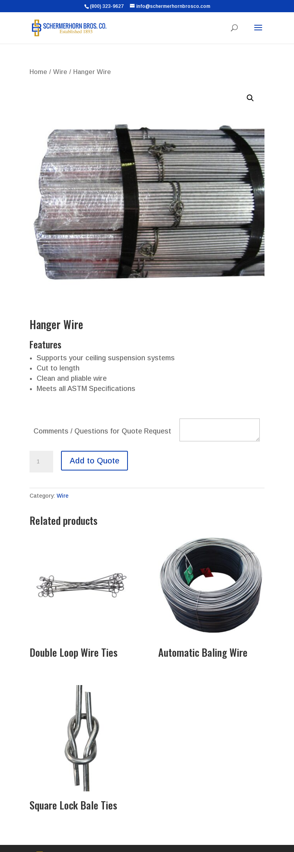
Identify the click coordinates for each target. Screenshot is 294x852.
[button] (250, 98)
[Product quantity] (41, 462)
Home (38, 72)
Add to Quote (94, 460)
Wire (60, 72)
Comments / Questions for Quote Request (102, 431)
